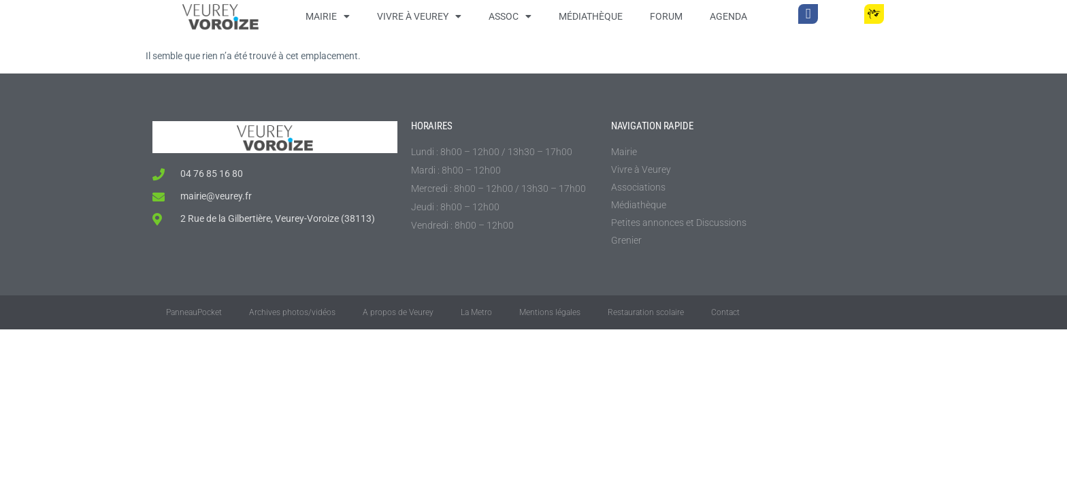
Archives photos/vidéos (292, 312)
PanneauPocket (194, 312)
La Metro (476, 312)
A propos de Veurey (398, 312)
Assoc (510, 16)
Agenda (728, 16)
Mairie (328, 16)
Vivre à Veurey (419, 16)
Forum (666, 16)
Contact (725, 312)
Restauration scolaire (646, 312)
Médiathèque (591, 16)
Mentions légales (549, 312)
